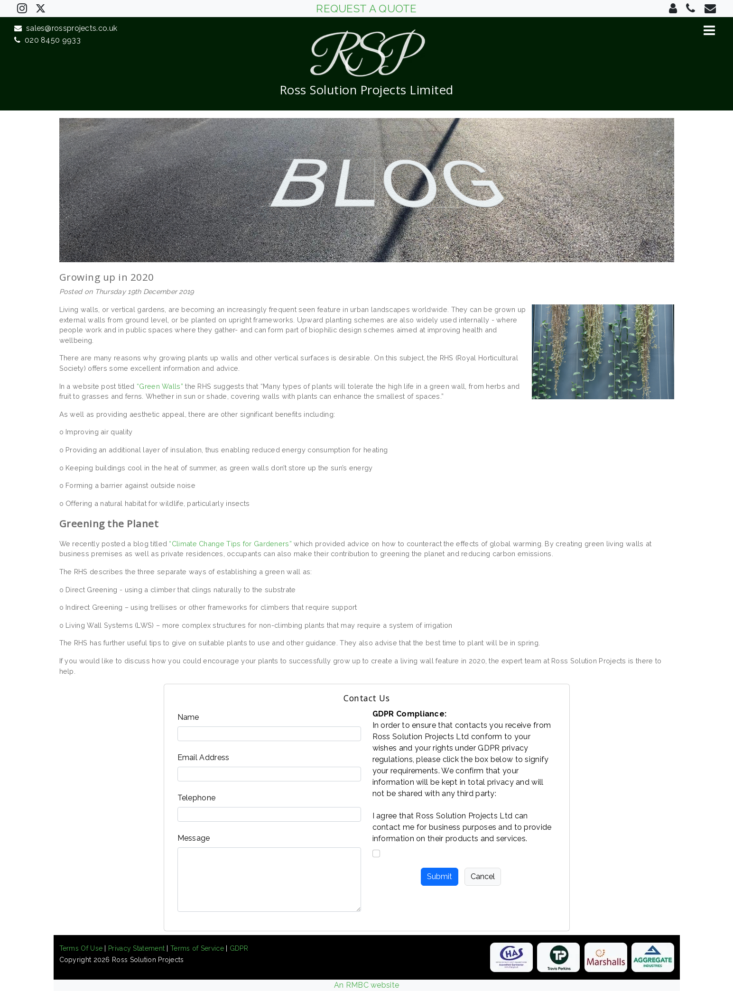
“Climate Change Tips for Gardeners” (230, 544)
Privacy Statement (136, 948)
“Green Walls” (160, 386)
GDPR (239, 948)
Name (188, 717)
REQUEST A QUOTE (366, 8)
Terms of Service (197, 948)
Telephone (196, 797)
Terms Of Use (81, 948)
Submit (439, 876)
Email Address (203, 757)
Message (193, 838)
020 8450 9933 (47, 40)
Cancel (483, 876)
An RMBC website (366, 985)
